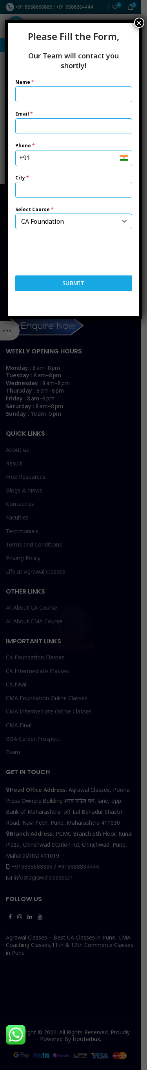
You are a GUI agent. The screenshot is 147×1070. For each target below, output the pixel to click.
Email (24, 113)
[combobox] (73, 221)
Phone (25, 145)
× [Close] (139, 23)
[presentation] (73, 252)
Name (24, 82)
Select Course (34, 209)
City (22, 177)
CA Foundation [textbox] (42, 221)
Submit (73, 283)
